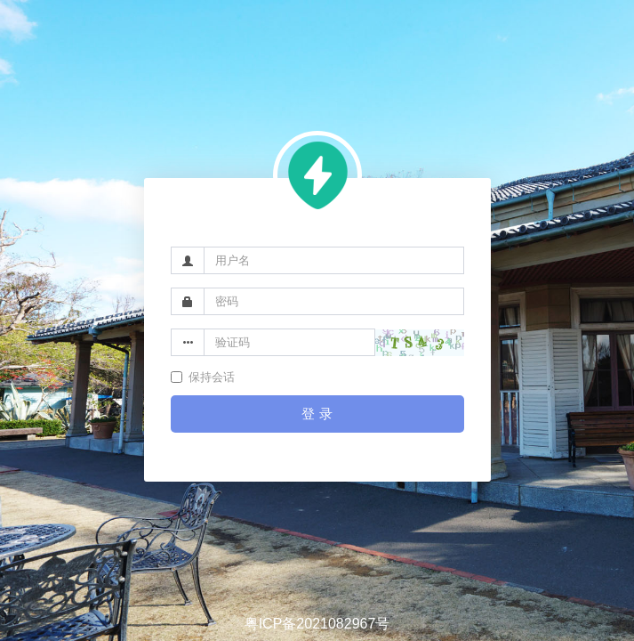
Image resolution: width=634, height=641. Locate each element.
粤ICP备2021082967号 (317, 623)
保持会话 (203, 377)
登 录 (316, 413)
